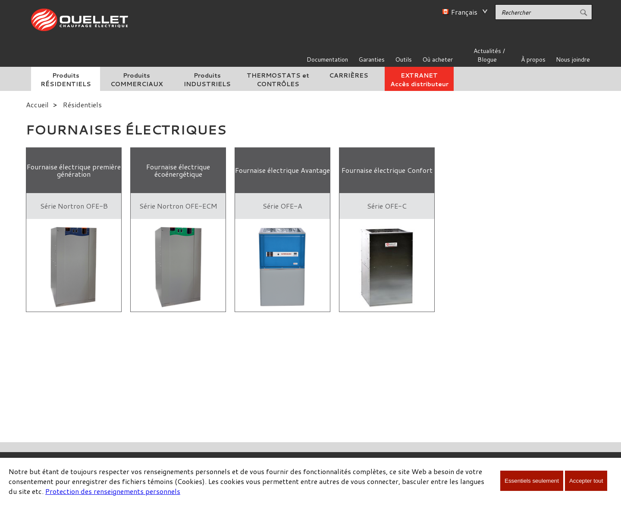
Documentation (327, 59)
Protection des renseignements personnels (112, 491)
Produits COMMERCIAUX (136, 79)
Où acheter (437, 59)
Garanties (371, 59)
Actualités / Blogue (489, 55)
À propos (533, 59)
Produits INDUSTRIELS (207, 79)
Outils (403, 59)
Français (464, 12)
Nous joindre (573, 59)
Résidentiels (82, 104)
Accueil (37, 104)
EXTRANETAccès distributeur (419, 79)
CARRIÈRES (348, 75)
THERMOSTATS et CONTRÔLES (278, 79)
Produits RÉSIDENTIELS (66, 79)
